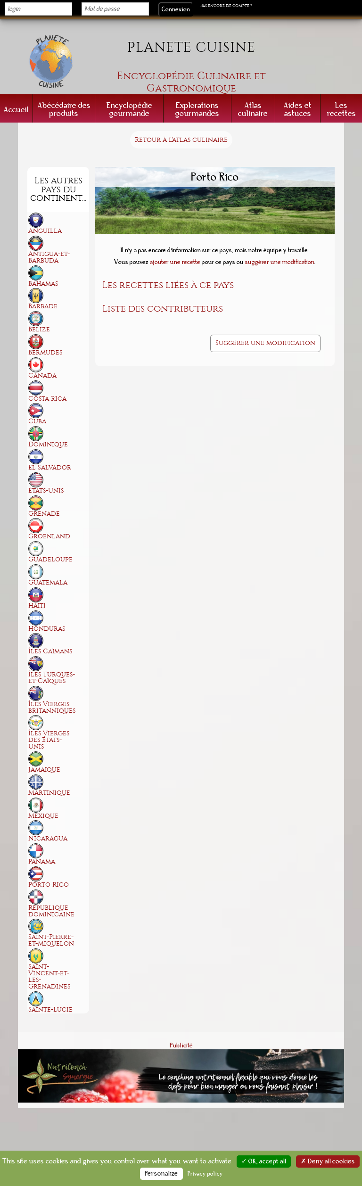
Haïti (37, 605)
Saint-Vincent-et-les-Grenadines (49, 976)
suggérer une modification (279, 262)
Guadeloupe (50, 559)
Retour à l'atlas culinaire (181, 140)
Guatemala (47, 582)
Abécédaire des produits (64, 109)
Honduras (46, 629)
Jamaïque (44, 770)
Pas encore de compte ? (226, 5)
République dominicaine (51, 911)
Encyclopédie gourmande (129, 109)
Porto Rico (48, 885)
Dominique (48, 444)
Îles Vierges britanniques (51, 707)
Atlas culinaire (253, 109)
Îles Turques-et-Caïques (51, 677)
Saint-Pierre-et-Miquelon (51, 940)
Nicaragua (47, 838)
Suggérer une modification (265, 343)
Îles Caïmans (50, 651)
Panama (41, 861)
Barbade (43, 306)
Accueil (16, 110)
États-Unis (46, 490)
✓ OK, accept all (263, 1161)
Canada (42, 375)
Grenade (44, 514)
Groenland (49, 536)
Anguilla (45, 231)
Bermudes (45, 352)
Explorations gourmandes (197, 109)
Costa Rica (47, 399)
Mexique (43, 816)
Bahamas (43, 284)
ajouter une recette (175, 262)
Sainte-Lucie (50, 1009)
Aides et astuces (298, 109)
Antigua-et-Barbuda (49, 257)
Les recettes (341, 109)
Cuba (37, 421)
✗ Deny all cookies (328, 1161)
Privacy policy (205, 1173)
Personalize (161, 1174)
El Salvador (49, 467)
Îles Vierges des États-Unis (48, 739)
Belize (39, 329)
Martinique (49, 793)
